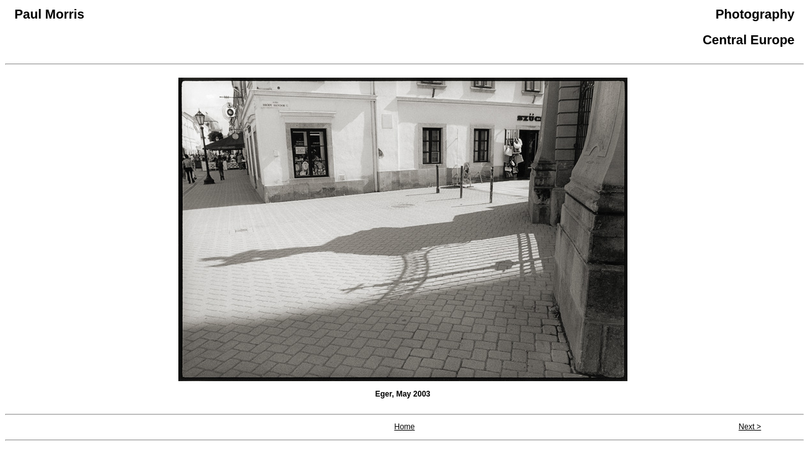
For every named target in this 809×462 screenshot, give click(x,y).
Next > (749, 426)
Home (404, 426)
